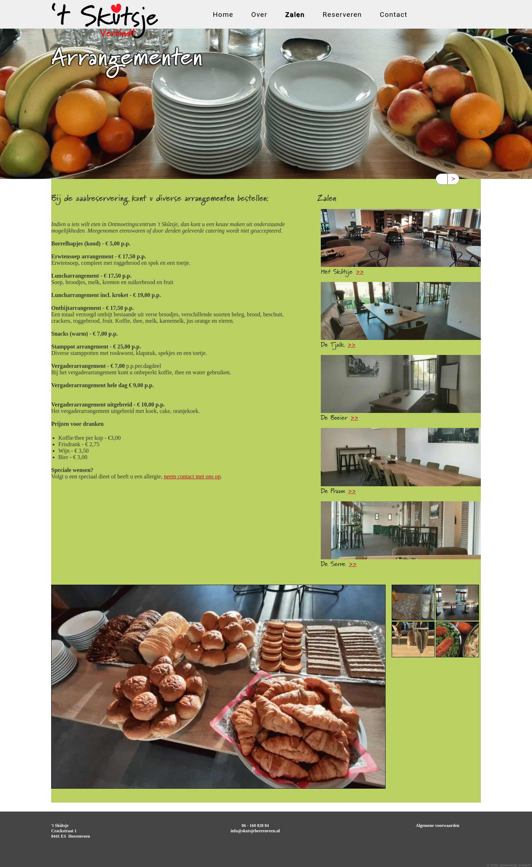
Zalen (295, 15)
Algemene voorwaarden (437, 825)
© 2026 (493, 865)
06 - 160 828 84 (255, 825)
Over (259, 15)
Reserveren (342, 15)
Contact (393, 15)
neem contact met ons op (192, 476)
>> (360, 272)
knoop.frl (525, 865)
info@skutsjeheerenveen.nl (255, 830)
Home (223, 15)
